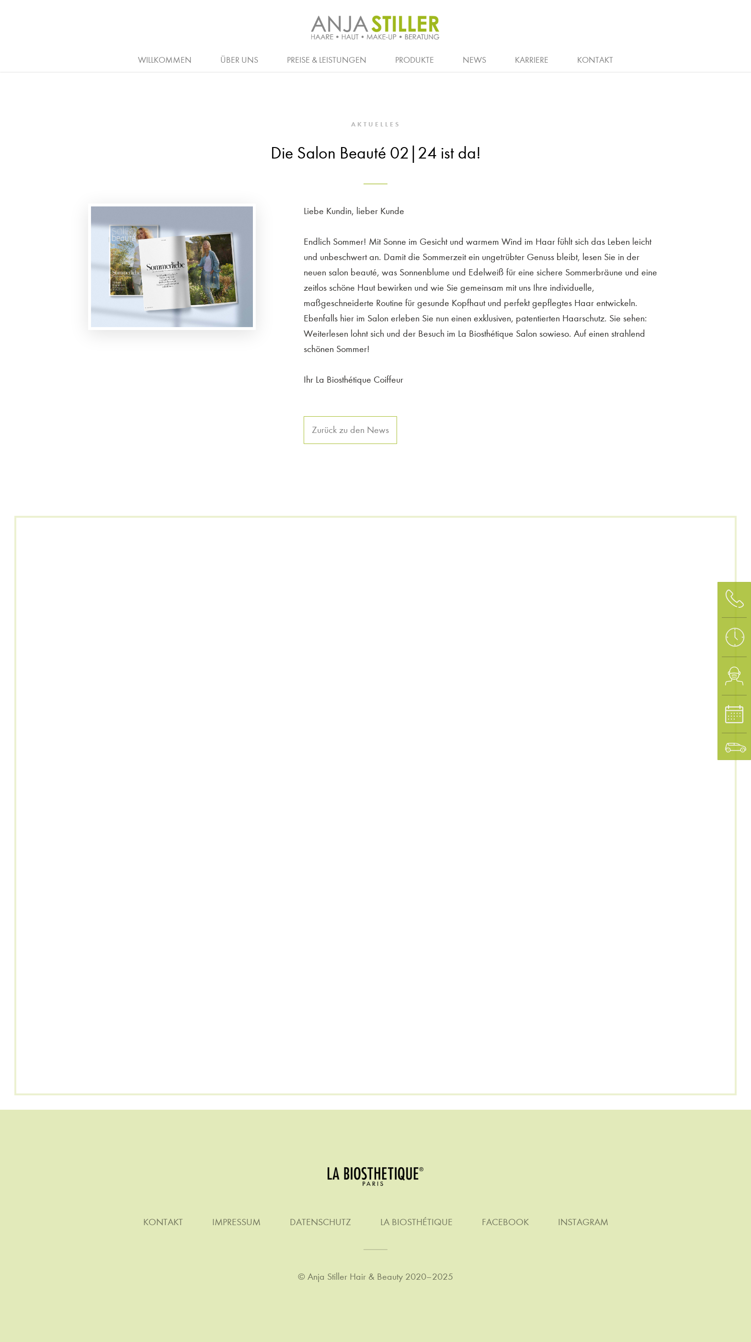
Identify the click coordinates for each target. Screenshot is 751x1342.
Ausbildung (271, 59)
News (474, 60)
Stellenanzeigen (549, 59)
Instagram (583, 1222)
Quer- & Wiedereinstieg (436, 59)
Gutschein (728, 59)
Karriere (531, 60)
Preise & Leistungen (326, 60)
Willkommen (165, 60)
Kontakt (595, 60)
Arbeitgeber (192, 59)
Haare (84, 59)
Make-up (454, 59)
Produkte (414, 60)
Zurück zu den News (350, 429)
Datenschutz (320, 1222)
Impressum (236, 1222)
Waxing (660, 59)
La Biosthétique (416, 1222)
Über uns (239, 60)
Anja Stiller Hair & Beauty (355, 1276)
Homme (392, 59)
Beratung (22, 59)
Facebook (505, 1222)
